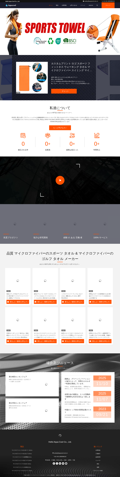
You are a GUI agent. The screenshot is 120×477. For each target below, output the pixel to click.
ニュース (98, 460)
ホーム (51, 5)
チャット (108, 5)
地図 (98, 467)
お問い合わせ (73, 5)
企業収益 (98, 450)
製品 (57, 5)
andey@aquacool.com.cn (90, 1)
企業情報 (64, 5)
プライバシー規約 (98, 470)
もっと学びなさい (60, 128)
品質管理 (98, 457)
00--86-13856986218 (108, 1)
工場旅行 (98, 453)
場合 (98, 463)
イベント (82, 5)
